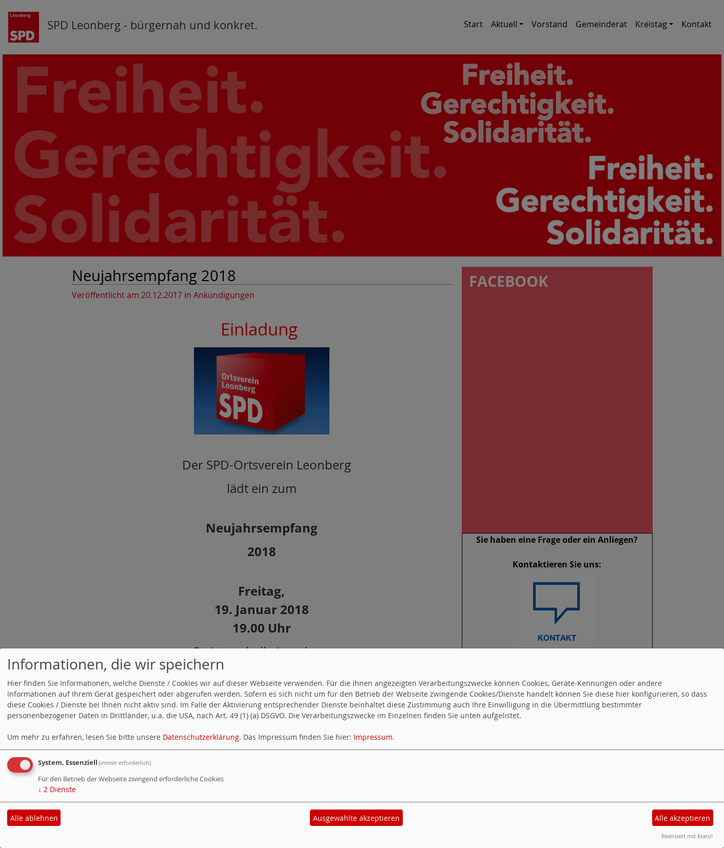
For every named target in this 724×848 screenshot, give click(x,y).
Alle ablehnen (34, 818)
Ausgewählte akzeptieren (356, 818)
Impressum (373, 737)
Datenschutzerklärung (201, 737)
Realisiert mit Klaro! (687, 836)
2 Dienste (57, 789)
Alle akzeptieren (682, 818)
